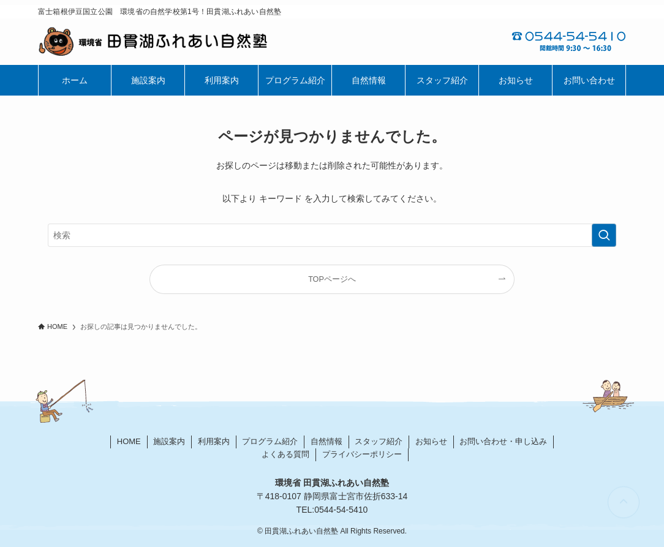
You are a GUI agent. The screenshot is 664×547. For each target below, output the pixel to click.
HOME (129, 441)
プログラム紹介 (270, 441)
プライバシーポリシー (362, 454)
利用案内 (214, 441)
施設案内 (169, 441)
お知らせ (431, 441)
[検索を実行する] (604, 235)
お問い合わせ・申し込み (503, 441)
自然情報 (326, 441)
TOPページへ (332, 279)
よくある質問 (285, 454)
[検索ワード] (332, 235)
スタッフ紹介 (378, 441)
